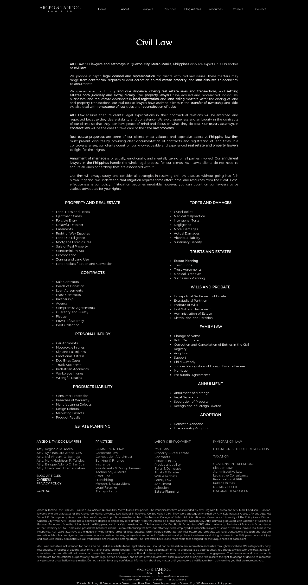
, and (190, 80)
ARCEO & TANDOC (51, 441)
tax (218, 531)
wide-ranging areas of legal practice (121, 531)
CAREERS (44, 479)
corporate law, (173, 531)
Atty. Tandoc (68, 520)
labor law (57, 535)
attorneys (163, 528)
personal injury (262, 535)
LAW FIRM (73, 441)
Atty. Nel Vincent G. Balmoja (58, 456)
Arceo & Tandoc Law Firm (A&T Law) (59, 510)
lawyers (42, 513)
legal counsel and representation (129, 76)
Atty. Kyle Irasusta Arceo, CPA (235, 513)
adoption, (100, 535)
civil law (80, 68)
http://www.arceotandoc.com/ (135, 575)
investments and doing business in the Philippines (221, 535)
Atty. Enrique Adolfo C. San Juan (61, 464)
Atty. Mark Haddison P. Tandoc (61, 460)
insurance (113, 538)
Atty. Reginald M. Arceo (213, 510)
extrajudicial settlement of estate (147, 535)
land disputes (205, 80)
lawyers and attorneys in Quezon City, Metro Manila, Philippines (140, 64)
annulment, (86, 535)
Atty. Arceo (69, 517)
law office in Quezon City (102, 510)
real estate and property (198, 531)
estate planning (115, 535)
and (257, 513)
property (180, 80)
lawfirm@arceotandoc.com (174, 575)
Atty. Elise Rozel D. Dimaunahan (61, 468)
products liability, (53, 538)
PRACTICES (104, 441)
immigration (70, 535)
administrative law (75, 538)
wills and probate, (179, 535)
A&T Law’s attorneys (64, 531)
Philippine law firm (166, 510)
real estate (163, 80)
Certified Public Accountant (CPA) (183, 524)
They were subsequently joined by (195, 513)
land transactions (232, 531)
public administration (123, 517)
